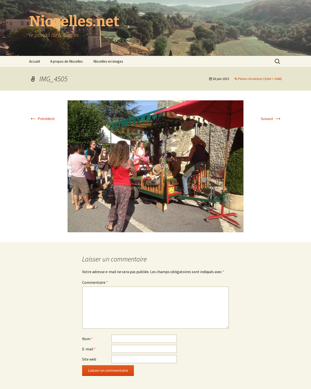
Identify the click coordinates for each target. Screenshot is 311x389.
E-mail (89, 348)
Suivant (271, 118)
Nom (87, 338)
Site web (89, 359)
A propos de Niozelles (66, 61)
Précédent (42, 118)
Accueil (34, 61)
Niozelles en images (108, 61)
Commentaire (95, 282)
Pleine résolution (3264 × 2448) (260, 79)
